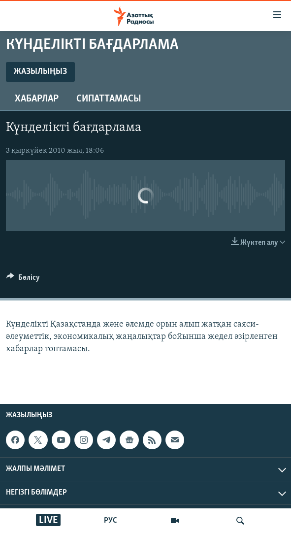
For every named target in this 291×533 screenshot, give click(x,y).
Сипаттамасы (108, 99)
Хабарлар (37, 99)
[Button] (23, 279)
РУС (110, 521)
